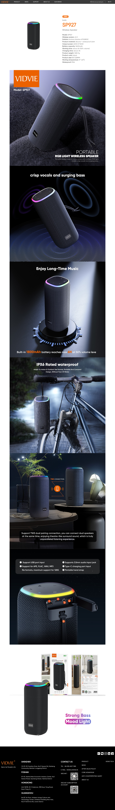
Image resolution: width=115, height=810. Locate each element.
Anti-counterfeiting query (92, 776)
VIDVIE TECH (110, 761)
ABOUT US (46, 2)
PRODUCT (17, 2)
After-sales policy (89, 769)
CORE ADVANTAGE (88, 772)
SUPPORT (36, 2)
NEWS (26, 2)
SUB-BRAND (58, 2)
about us (85, 780)
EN (108, 2)
